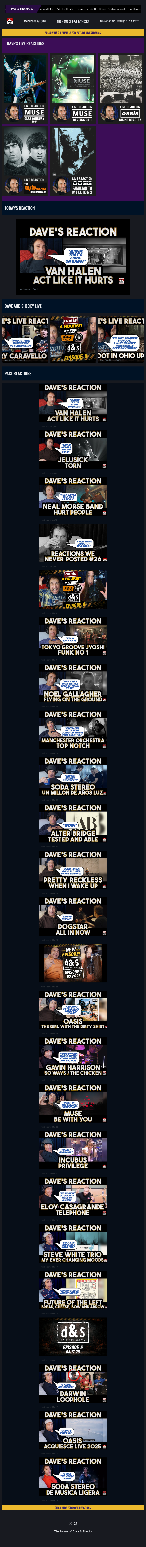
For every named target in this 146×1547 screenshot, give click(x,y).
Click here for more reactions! (73, 1507)
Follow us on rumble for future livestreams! (73, 32)
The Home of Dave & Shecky (73, 21)
